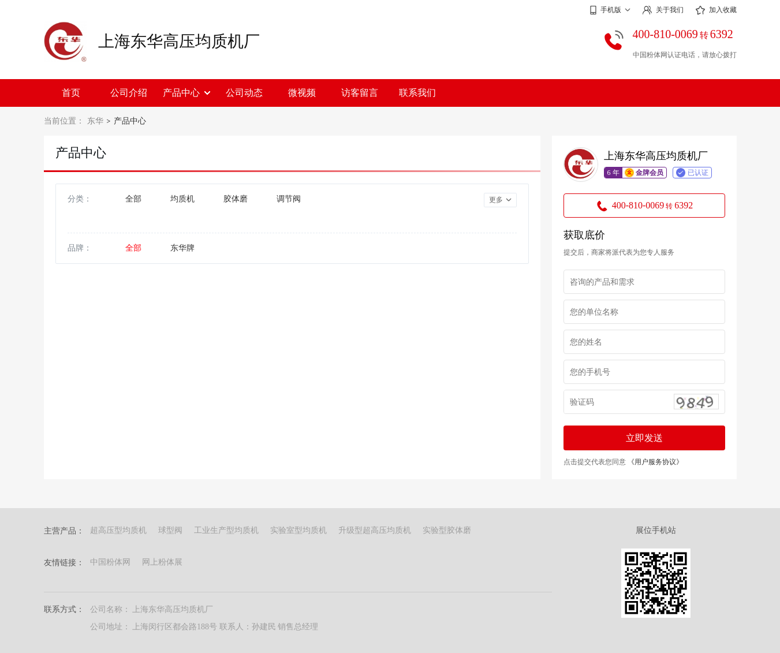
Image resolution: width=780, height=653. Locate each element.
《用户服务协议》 (655, 462)
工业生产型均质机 (226, 530)
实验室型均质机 (298, 530)
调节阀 (289, 199)
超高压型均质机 (118, 530)
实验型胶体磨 (447, 530)
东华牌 (182, 248)
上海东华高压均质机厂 (179, 41)
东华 (95, 121)
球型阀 (170, 530)
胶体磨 (235, 199)
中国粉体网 (110, 562)
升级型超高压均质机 (374, 530)
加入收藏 (716, 10)
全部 (133, 199)
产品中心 (186, 93)
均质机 (182, 199)
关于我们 (663, 10)
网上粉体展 (162, 562)
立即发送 (644, 438)
